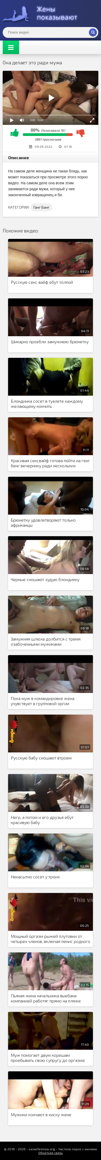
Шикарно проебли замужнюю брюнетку (50, 341)
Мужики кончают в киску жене (41, 1114)
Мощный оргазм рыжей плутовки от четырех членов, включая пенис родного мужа (50, 939)
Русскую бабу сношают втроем (41, 757)
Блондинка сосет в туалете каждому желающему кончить (47, 403)
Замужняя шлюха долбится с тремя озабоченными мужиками (46, 641)
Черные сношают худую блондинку (45, 579)
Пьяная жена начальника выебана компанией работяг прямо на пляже (46, 998)
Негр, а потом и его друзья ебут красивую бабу (42, 820)
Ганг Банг (41, 207)
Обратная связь (50, 1153)
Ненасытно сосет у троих (35, 876)
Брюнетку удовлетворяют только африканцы (43, 522)
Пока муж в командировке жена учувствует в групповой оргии (42, 701)
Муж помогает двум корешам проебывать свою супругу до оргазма (48, 1057)
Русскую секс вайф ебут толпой (42, 282)
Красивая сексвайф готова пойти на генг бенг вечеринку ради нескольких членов (50, 463)
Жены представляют (43, 13)
